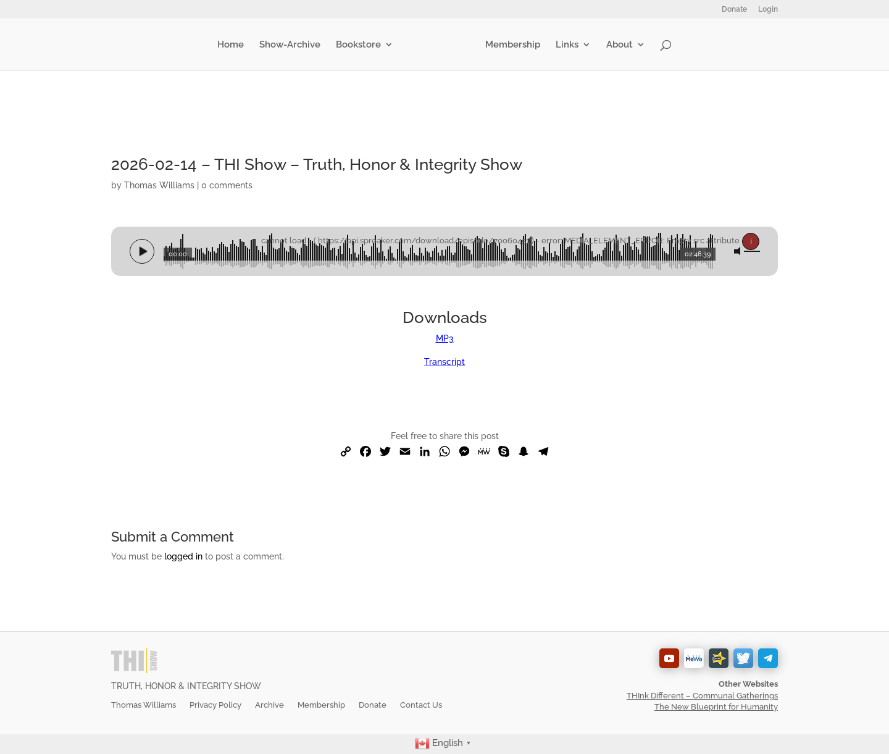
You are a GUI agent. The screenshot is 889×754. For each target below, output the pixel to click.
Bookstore (358, 45)
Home (230, 45)
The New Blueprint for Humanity (716, 706)
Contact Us (421, 705)
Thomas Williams (159, 185)
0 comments (227, 185)
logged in (183, 556)
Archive (269, 705)
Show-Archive (289, 45)
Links (567, 45)
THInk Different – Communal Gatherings (702, 695)
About (619, 45)
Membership (512, 45)
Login (768, 10)
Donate (734, 10)
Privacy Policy (215, 705)
